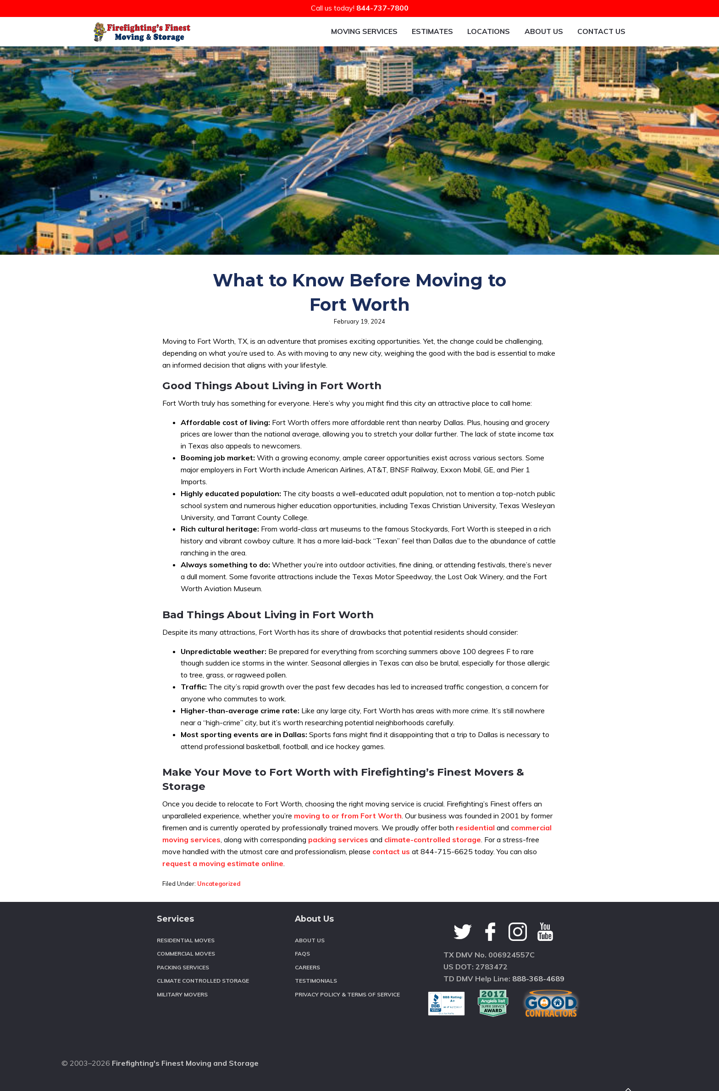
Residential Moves (186, 963)
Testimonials (316, 1004)
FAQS (302, 977)
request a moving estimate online (222, 886)
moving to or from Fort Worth (348, 839)
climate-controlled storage (432, 862)
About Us (310, 963)
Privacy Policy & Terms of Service (347, 1017)
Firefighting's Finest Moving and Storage (185, 1072)
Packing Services (183, 990)
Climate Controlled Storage (203, 1004)
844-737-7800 (382, 7)
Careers (307, 990)
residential (475, 851)
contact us (391, 874)
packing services (338, 862)
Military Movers (182, 1017)
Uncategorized (218, 907)
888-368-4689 (538, 1002)
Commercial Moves (186, 977)
